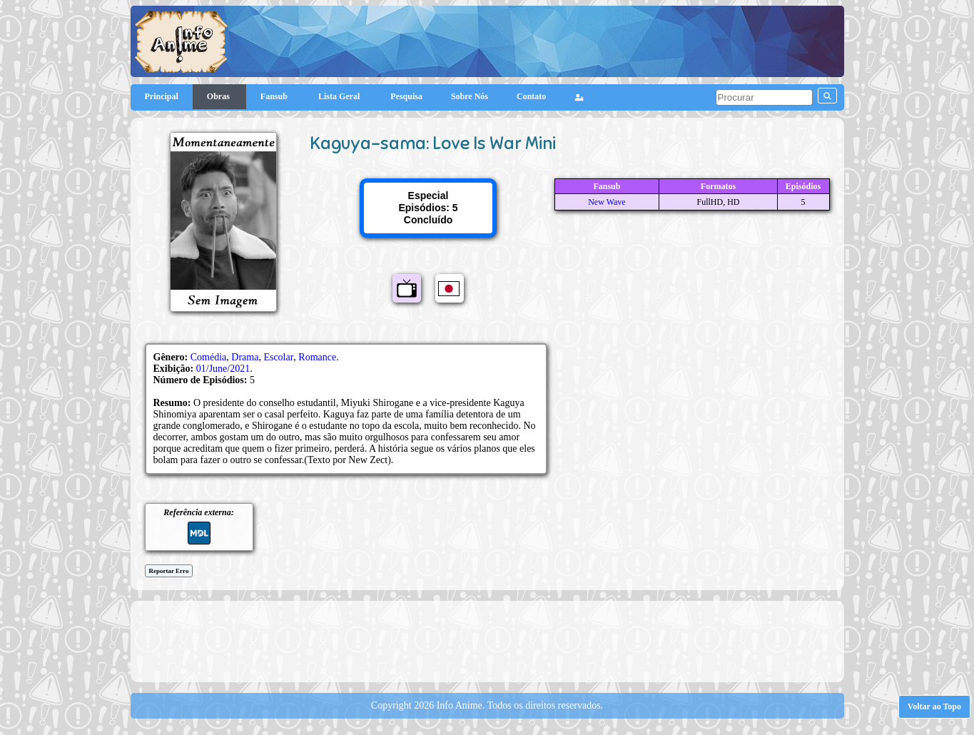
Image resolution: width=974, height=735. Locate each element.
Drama (244, 357)
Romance (317, 357)
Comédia (209, 357)
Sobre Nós (469, 96)
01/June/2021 (223, 368)
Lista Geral (340, 96)
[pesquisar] (764, 97)
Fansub (275, 96)
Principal (161, 96)
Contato (531, 96)
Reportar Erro (169, 570)
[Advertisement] (487, 640)
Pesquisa (406, 96)
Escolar (278, 357)
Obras (219, 96)
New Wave (606, 202)
